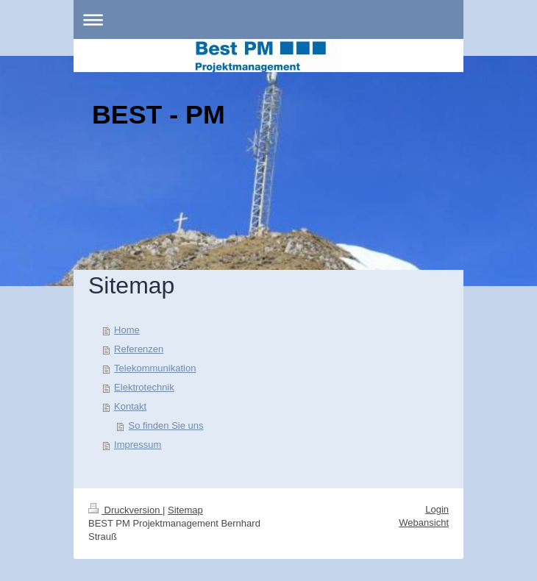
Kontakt (130, 406)
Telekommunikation (155, 368)
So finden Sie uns (166, 425)
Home (127, 329)
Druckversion (125, 510)
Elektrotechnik (144, 387)
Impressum (137, 444)
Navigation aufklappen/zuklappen (268, 19)
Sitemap (185, 510)
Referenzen (138, 348)
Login (437, 509)
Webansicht (424, 522)
